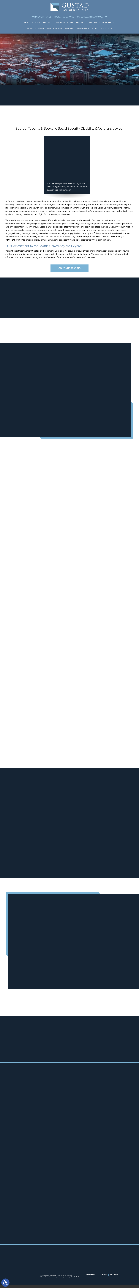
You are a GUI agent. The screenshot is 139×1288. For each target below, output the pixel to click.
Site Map (114, 1278)
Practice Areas (54, 28)
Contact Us (106, 28)
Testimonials (82, 28)
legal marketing (59, 1280)
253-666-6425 (106, 22)
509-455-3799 (74, 22)
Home (30, 28)
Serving (69, 28)
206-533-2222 (42, 22)
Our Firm (39, 28)
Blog (94, 28)
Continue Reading (69, 270)
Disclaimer (102, 1278)
